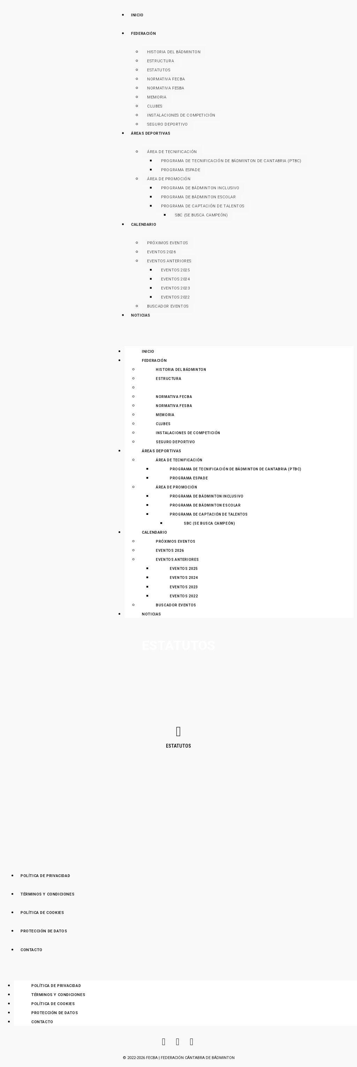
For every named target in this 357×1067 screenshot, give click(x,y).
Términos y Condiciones (58, 995)
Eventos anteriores (169, 261)
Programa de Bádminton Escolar (198, 197)
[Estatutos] (178, 732)
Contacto (42, 1022)
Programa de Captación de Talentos (202, 206)
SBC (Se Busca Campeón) (201, 215)
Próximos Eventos (167, 243)
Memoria (156, 97)
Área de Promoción (168, 179)
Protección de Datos (54, 1013)
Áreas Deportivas (161, 451)
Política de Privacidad (56, 986)
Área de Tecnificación (172, 152)
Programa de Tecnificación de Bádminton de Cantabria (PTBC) (231, 161)
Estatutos (158, 70)
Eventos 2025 (175, 270)
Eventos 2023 (175, 288)
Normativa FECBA (166, 79)
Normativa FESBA (165, 88)
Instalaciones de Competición (181, 115)
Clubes (154, 106)
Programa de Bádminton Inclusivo (200, 188)
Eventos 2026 (161, 252)
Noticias (151, 614)
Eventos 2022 (175, 297)
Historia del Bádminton (173, 52)
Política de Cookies (53, 1004)
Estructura (160, 61)
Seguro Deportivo (167, 124)
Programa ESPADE (180, 170)
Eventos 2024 (175, 279)
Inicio (148, 351)
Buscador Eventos (168, 306)
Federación (154, 360)
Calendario (154, 532)
